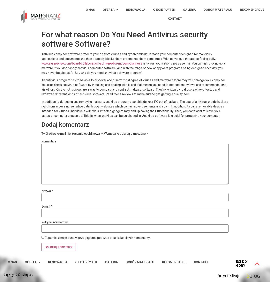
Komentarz (48, 141)
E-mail (46, 206)
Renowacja (135, 9)
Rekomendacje (252, 9)
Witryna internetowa (54, 222)
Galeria (189, 9)
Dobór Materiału (218, 9)
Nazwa (47, 191)
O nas (90, 9)
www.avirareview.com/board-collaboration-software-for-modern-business (91, 63)
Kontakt (175, 18)
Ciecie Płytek (164, 9)
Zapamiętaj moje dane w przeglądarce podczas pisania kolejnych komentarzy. (97, 237)
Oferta (110, 9)
